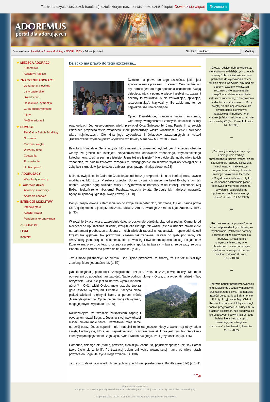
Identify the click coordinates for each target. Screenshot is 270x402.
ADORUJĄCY (73, 51)
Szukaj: (191, 51)
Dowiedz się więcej (190, 7)
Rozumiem (218, 7)
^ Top (197, 375)
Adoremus (135, 23)
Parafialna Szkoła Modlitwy (46, 51)
